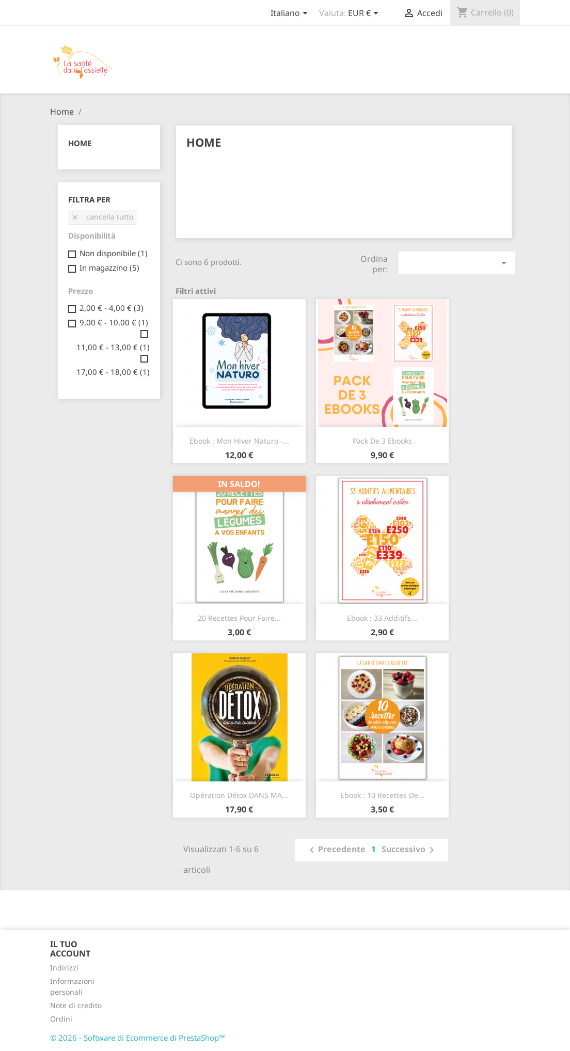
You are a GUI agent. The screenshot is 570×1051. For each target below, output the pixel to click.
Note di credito (76, 1005)
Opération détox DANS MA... (239, 795)
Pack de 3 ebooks (382, 441)
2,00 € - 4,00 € (112, 308)
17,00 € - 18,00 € (113, 372)
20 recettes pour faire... (239, 618)
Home (79, 143)
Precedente (336, 850)
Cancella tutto (102, 217)
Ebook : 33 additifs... (382, 618)
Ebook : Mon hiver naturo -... (239, 441)
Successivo (410, 850)
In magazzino (109, 267)
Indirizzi (64, 967)
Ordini (61, 1019)
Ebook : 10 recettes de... (382, 795)
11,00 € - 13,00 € (113, 347)
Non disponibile (114, 253)
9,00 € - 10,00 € (114, 322)
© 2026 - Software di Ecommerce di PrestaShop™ (137, 1037)
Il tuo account (70, 948)
